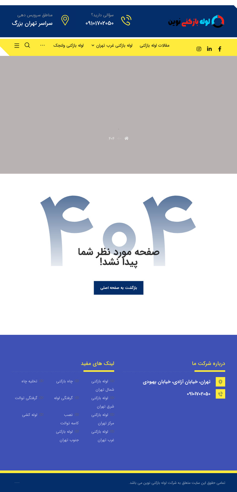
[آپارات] (188, 45)
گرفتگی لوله (66, 398)
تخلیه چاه (32, 381)
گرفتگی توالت (29, 398)
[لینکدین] (209, 49)
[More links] (42, 45)
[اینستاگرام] (199, 49)
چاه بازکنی (67, 381)
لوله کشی (32, 415)
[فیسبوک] (220, 49)
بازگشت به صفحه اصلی (118, 288)
